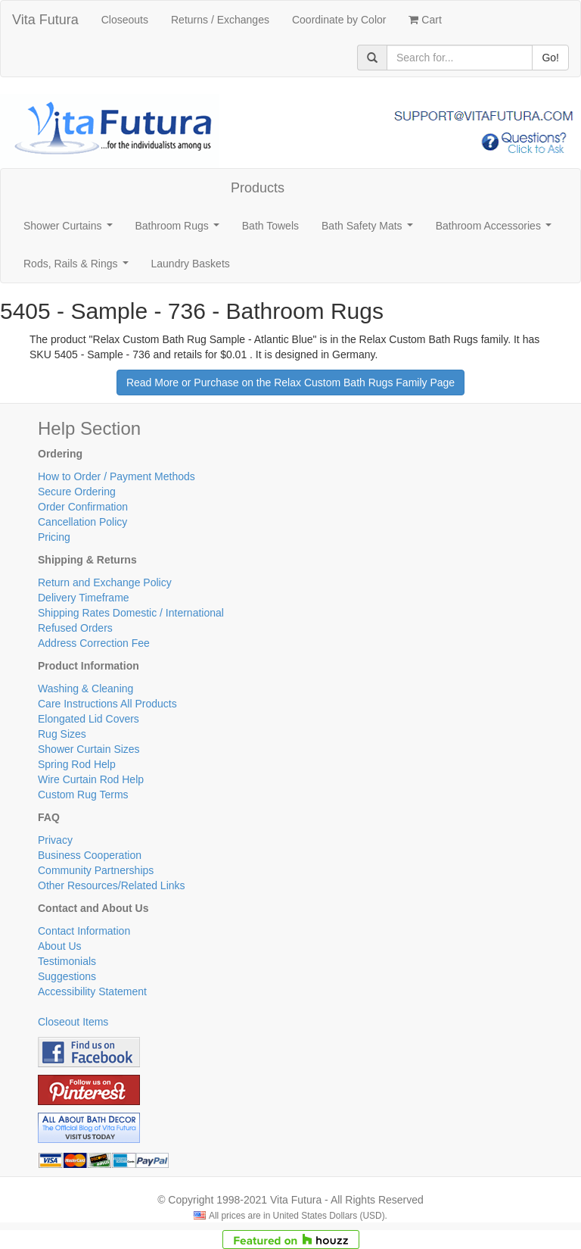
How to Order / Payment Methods (116, 476)
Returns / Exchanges (220, 20)
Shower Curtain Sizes (89, 749)
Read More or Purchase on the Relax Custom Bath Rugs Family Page (290, 382)
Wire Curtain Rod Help (91, 779)
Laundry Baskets (190, 264)
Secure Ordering (77, 492)
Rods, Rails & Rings (78, 268)
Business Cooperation (89, 855)
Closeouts (124, 20)
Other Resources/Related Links (111, 885)
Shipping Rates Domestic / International (131, 613)
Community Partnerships (96, 870)
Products (257, 187)
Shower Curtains (70, 230)
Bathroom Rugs (180, 230)
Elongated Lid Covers (88, 719)
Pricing (54, 537)
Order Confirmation (83, 507)
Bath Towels (270, 226)
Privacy (55, 840)
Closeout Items (73, 1022)
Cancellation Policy (82, 522)
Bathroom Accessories (497, 230)
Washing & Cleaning (85, 688)
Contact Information (84, 931)
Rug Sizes (62, 734)
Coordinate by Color (339, 20)
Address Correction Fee (94, 643)
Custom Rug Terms (83, 794)
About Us (60, 946)
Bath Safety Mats (370, 230)
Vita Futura (45, 19)
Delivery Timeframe (83, 598)
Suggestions (67, 976)
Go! (550, 58)
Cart (425, 20)
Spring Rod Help (77, 764)
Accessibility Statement (92, 991)
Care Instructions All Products (107, 704)
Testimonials (67, 961)
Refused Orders (75, 628)
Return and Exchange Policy (105, 582)
